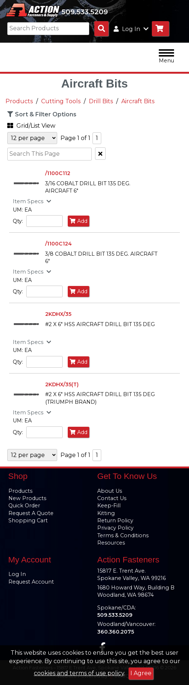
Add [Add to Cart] (78, 221)
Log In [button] (131, 29)
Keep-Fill (109, 505)
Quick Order (24, 505)
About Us (109, 491)
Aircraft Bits (137, 101)
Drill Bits (101, 101)
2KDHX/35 (58, 314)
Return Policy (115, 520)
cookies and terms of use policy (79, 673)
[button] (41, 124)
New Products (27, 498)
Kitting (106, 513)
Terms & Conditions (123, 535)
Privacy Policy (115, 528)
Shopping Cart (28, 520)
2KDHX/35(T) (62, 384)
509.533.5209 (85, 11)
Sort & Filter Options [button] (40, 114)
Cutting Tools (60, 101)
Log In (17, 574)
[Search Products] (101, 28)
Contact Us (111, 498)
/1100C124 (58, 243)
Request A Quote (31, 513)
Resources (111, 542)
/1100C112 (57, 173)
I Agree (140, 673)
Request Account (31, 581)
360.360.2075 (115, 631)
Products (19, 101)
